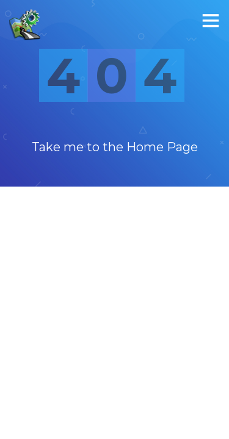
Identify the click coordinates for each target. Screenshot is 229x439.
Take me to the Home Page (115, 147)
